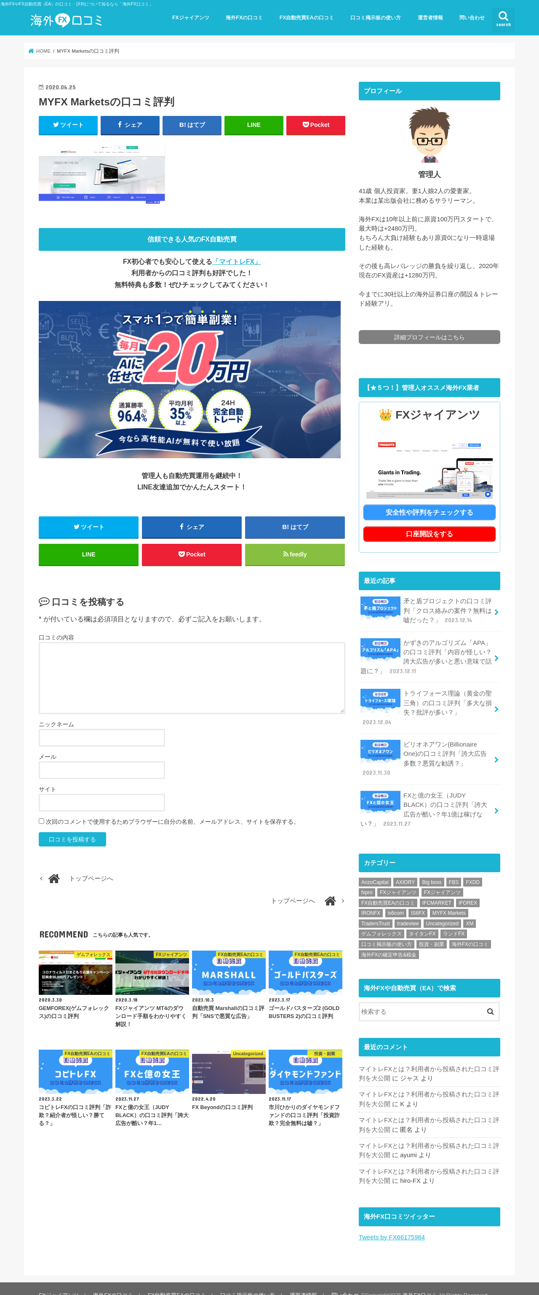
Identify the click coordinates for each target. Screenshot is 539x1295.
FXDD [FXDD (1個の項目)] (473, 870)
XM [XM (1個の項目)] (469, 911)
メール (47, 757)
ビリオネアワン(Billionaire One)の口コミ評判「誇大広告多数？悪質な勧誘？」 (426, 751)
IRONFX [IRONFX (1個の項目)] (370, 901)
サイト (47, 790)
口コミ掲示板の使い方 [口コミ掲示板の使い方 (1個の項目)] (386, 932)
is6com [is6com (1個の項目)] (396, 901)
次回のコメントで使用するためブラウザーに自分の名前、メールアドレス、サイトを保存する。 (172, 822)
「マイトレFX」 (236, 261)
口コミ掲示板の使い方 (375, 18)
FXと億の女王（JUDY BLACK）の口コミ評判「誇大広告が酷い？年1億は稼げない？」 (423, 797)
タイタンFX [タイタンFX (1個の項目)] (422, 921)
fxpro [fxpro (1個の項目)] (367, 880)
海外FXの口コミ (244, 18)
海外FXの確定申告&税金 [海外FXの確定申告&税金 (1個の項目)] (388, 942)
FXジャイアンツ (190, 18)
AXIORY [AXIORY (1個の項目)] (405, 870)
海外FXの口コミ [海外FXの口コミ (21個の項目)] (470, 932)
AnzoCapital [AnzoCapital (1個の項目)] (375, 870)
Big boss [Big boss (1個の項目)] (431, 870)
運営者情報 (430, 18)
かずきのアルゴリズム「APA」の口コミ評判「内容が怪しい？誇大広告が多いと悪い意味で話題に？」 (426, 655)
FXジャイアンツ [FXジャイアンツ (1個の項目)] (442, 880)
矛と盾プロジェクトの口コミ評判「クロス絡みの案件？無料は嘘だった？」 (426, 609)
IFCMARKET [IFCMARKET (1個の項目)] (436, 890)
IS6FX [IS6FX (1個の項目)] (418, 901)
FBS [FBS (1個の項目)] (454, 870)
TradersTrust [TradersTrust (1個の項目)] (375, 911)
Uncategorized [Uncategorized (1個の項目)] (442, 911)
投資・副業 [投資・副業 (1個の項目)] (431, 932)
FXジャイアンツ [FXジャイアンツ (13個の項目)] (398, 880)
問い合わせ (472, 18)
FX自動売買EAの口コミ (307, 18)
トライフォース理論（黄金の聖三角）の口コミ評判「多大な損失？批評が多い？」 (426, 705)
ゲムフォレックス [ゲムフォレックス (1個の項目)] (381, 921)
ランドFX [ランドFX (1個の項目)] (453, 921)
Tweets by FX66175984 (391, 1223)
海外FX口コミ (419, 1282)
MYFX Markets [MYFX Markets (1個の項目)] (449, 901)
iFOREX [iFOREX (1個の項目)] (468, 890)
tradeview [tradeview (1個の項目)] (408, 911)
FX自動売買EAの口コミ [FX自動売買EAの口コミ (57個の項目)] (388, 890)
